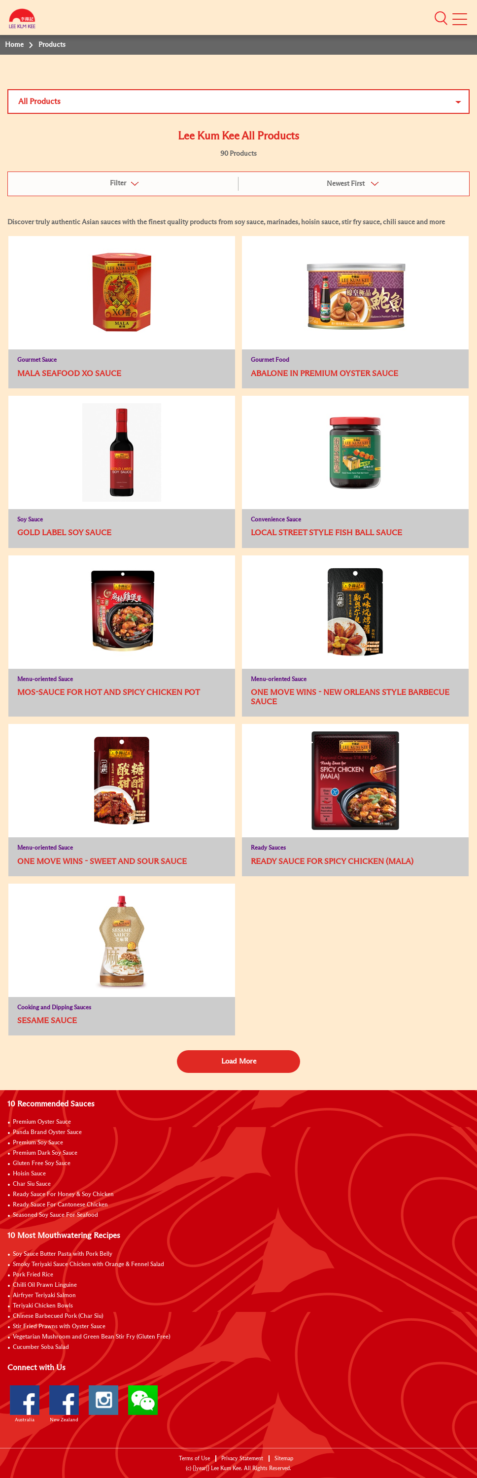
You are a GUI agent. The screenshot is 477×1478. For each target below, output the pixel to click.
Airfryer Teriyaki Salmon (44, 1296)
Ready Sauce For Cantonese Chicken (60, 1205)
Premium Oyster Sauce (42, 1122)
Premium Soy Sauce (38, 1143)
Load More (238, 1061)
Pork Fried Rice (33, 1275)
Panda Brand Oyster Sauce (47, 1132)
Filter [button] (118, 183)
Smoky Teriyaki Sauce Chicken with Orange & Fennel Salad (88, 1265)
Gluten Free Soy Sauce (41, 1164)
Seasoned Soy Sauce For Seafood (55, 1215)
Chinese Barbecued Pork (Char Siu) (58, 1316)
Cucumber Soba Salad (41, 1347)
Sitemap (283, 1458)
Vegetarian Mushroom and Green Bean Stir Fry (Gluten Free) (91, 1337)
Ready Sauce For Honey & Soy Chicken (63, 1195)
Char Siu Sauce (32, 1184)
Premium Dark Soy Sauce (45, 1153)
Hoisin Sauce (29, 1174)
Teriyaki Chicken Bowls (43, 1306)
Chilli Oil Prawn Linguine (45, 1285)
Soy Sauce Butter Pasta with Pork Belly (62, 1254)
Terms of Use (194, 1458)
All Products (39, 101)
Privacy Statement (242, 1458)
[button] (441, 18)
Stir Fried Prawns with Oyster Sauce (59, 1327)
